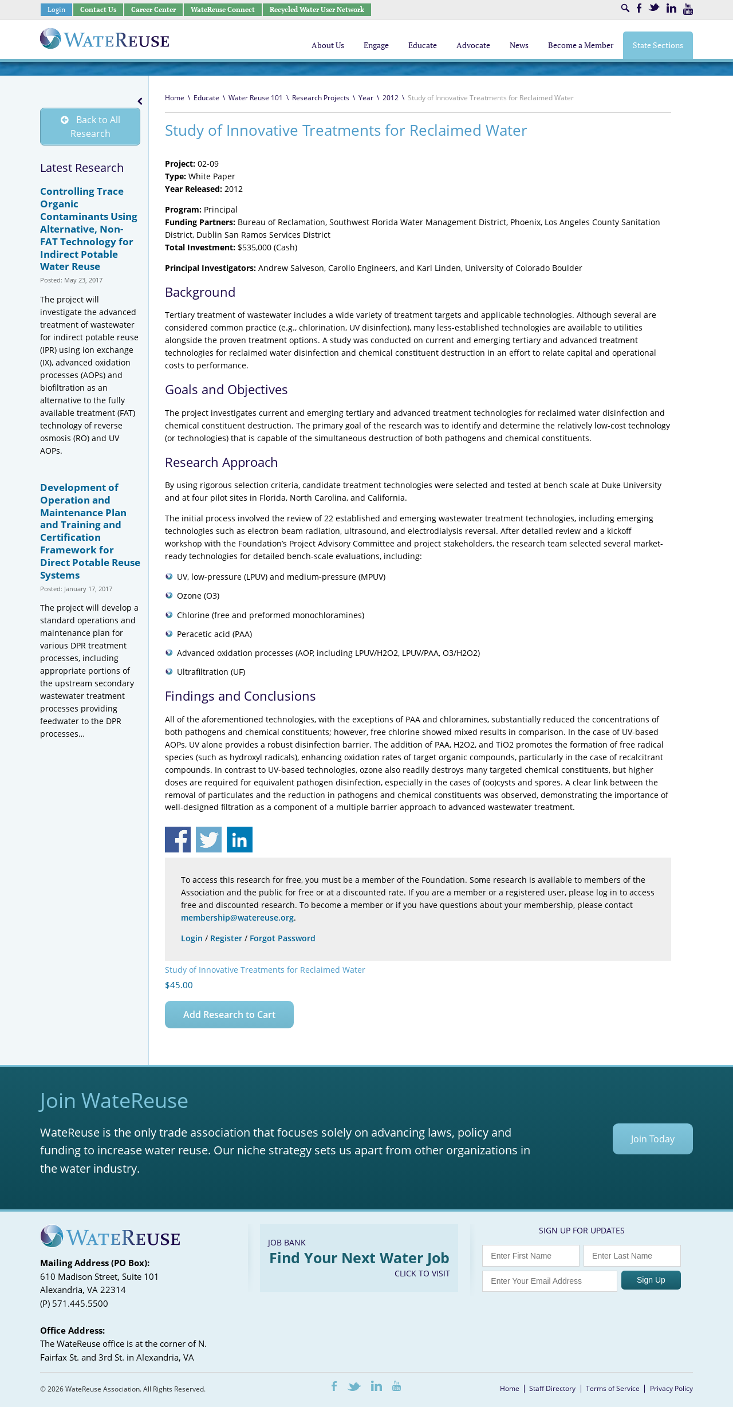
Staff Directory (552, 1388)
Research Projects (320, 98)
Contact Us (98, 9)
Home (174, 98)
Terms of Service (613, 1388)
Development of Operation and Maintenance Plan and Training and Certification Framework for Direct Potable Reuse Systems (90, 531)
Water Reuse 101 (255, 98)
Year (365, 98)
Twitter (654, 7)
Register (226, 938)
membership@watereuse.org (237, 917)
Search (625, 8)
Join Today (653, 1139)
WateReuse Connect (223, 9)
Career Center (153, 9)
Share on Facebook (178, 839)
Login (56, 9)
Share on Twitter (209, 839)
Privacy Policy (671, 1388)
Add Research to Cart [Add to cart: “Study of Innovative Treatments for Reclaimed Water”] (229, 1014)
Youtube (688, 9)
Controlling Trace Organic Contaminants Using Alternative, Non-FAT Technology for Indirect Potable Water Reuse (88, 229)
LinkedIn (671, 8)
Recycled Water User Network (317, 9)
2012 (391, 98)
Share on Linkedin (240, 839)
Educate (206, 98)
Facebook (639, 8)
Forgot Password (283, 938)
